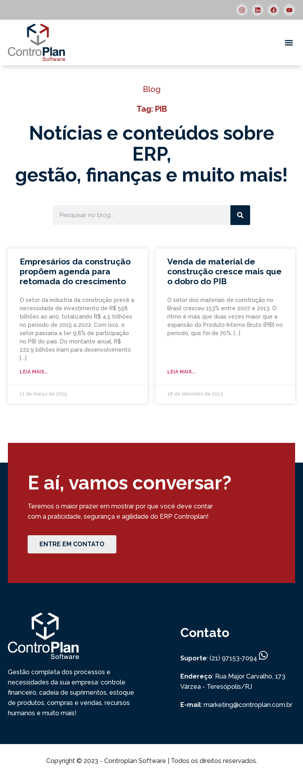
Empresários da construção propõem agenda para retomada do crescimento (75, 271)
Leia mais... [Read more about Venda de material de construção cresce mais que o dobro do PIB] (181, 372)
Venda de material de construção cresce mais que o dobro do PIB (224, 271)
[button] (288, 42)
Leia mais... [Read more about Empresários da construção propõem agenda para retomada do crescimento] (34, 372)
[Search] (240, 215)
